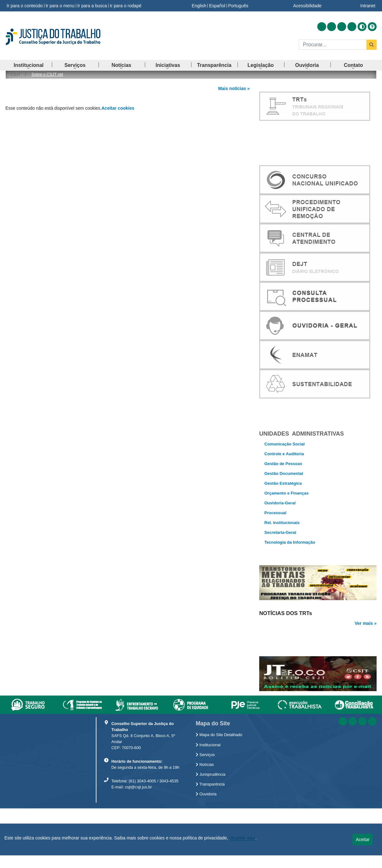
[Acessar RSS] (321, 26)
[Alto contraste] (362, 26)
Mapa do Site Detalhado (219, 797)
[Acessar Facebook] (331, 26)
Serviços (205, 817)
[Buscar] (332, 45)
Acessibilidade (307, 5)
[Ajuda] (372, 26)
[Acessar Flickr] (351, 26)
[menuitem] (28, 65)
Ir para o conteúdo (25, 5)
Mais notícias (232, 88)
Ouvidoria (206, 856)
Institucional (208, 807)
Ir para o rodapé (126, 5)
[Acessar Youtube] (341, 26)
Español (217, 5)
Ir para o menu (60, 5)
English (199, 5)
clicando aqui (242, 837)
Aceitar (363, 839)
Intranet (367, 5)
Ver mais (364, 644)
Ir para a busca (92, 5)
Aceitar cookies (118, 108)
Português (238, 5)
